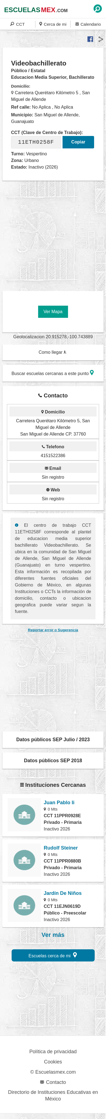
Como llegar (52, 352)
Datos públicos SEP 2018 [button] (53, 760)
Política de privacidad (53, 1051)
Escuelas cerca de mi (53, 955)
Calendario (88, 24)
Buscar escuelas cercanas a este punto (52, 372)
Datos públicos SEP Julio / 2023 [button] (53, 739)
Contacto (53, 1082)
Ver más (53, 935)
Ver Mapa (52, 311)
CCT (17, 24)
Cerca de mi (52, 24)
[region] (54, 234)
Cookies (53, 1062)
